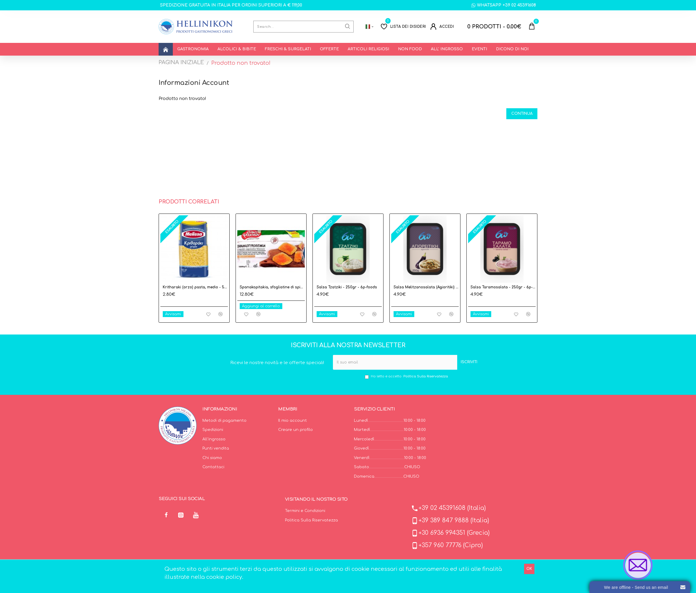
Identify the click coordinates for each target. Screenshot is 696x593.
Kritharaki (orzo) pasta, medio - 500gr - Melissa (195, 287)
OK (529, 568)
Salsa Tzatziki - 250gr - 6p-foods (347, 287)
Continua (519, 114)
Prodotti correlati (189, 202)
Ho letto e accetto (407, 376)
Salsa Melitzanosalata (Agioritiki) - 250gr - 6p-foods (426, 287)
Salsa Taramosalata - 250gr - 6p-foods (503, 287)
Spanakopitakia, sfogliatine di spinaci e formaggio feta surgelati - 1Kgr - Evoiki (272, 287)
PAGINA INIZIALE (181, 62)
